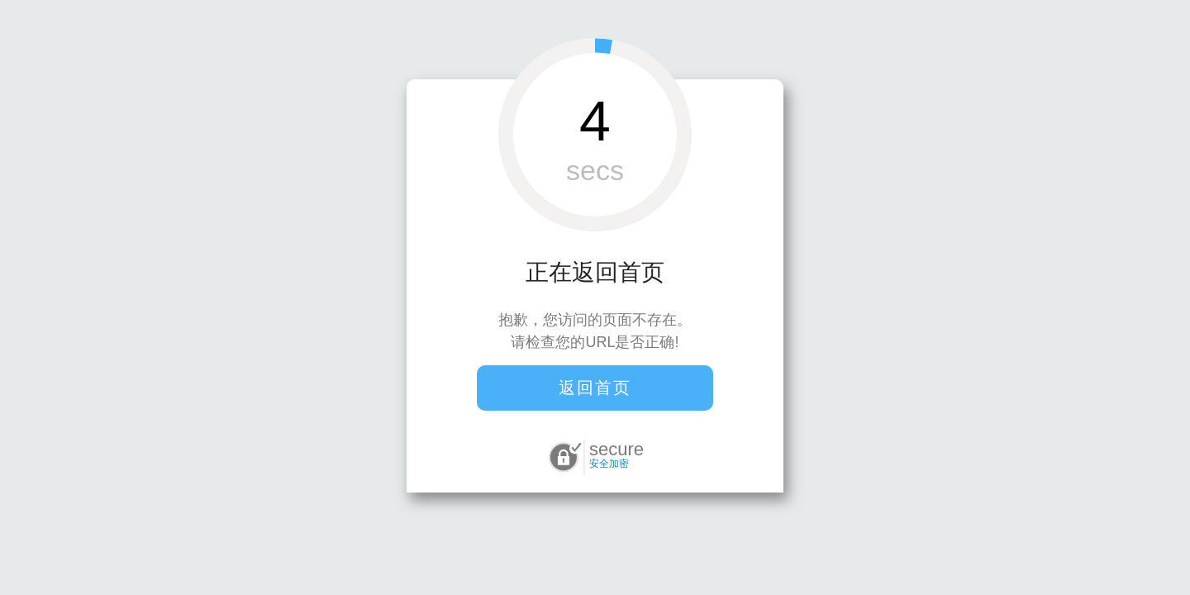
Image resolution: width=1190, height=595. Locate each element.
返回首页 (595, 387)
